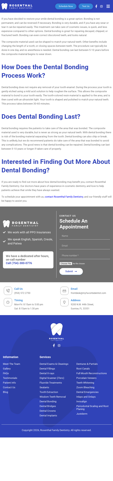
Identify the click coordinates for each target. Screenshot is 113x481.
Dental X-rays (47, 373)
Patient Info (9, 382)
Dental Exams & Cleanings (54, 363)
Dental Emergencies (87, 392)
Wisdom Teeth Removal (53, 396)
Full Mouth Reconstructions (91, 373)
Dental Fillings (47, 368)
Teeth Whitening (85, 382)
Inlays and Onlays (86, 396)
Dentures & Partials (87, 363)
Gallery (7, 368)
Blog (5, 392)
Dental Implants (48, 415)
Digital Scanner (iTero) (52, 378)
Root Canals (83, 368)
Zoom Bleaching (85, 387)
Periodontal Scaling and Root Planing (92, 408)
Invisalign (81, 401)
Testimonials (10, 378)
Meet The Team (11, 363)
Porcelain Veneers (86, 378)
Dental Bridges (48, 406)
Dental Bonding (48, 401)
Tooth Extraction (49, 392)
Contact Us (9, 387)
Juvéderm (81, 413)
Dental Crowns (48, 410)
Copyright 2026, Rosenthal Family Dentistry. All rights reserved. (56, 430)
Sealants (44, 387)
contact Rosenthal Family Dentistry (64, 196)
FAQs (6, 373)
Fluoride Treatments (51, 382)
